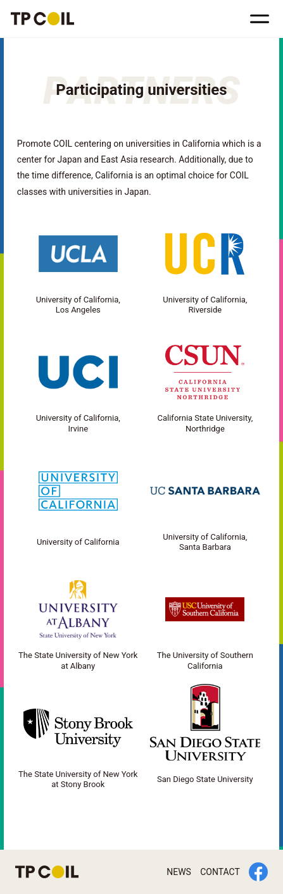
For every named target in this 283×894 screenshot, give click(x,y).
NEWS (179, 872)
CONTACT (220, 872)
